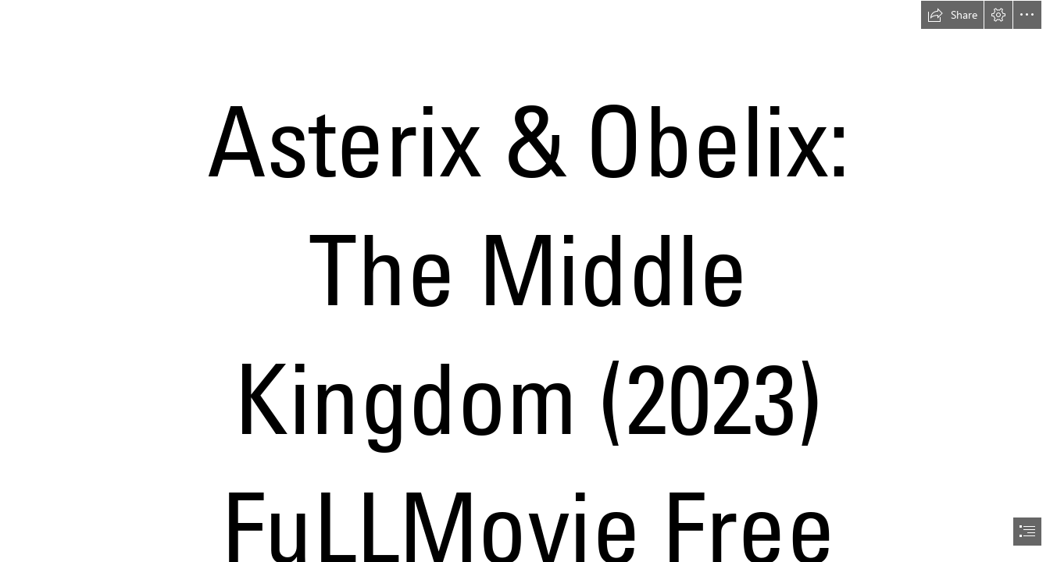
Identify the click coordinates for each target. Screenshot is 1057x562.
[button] (952, 15)
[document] (528, 281)
